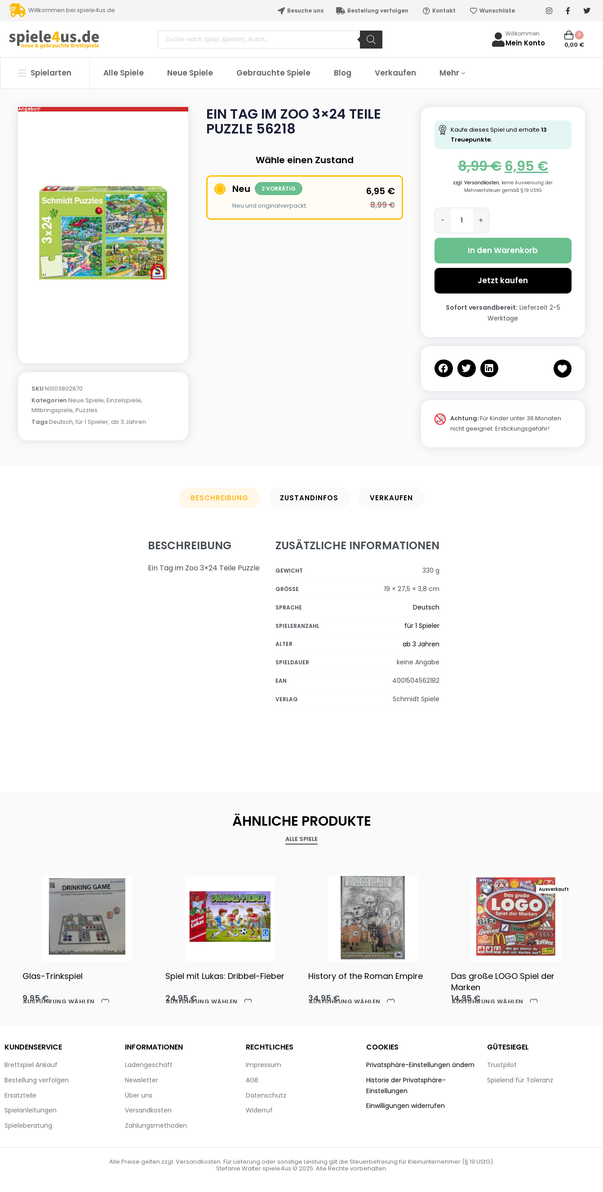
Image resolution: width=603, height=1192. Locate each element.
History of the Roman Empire (365, 976)
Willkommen (522, 33)
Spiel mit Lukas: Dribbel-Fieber (224, 976)
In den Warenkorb (503, 250)
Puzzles (86, 410)
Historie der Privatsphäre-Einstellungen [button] (406, 1085)
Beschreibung (219, 498)
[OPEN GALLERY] (103, 232)
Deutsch (61, 422)
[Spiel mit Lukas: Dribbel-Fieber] (230, 916)
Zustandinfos (309, 498)
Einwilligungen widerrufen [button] (405, 1105)
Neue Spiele (86, 400)
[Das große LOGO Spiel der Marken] (516, 916)
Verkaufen (391, 498)
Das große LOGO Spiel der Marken (502, 981)
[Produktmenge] (462, 220)
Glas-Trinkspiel (52, 976)
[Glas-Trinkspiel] (87, 916)
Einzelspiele (123, 400)
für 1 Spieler (91, 422)
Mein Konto (525, 43)
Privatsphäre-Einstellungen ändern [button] (420, 1064)
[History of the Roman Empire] (373, 916)
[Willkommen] (498, 39)
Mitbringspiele (52, 410)
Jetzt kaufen (503, 280)
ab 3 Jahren (128, 422)
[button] (444, 368)
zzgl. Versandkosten (476, 182)
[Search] (371, 40)
